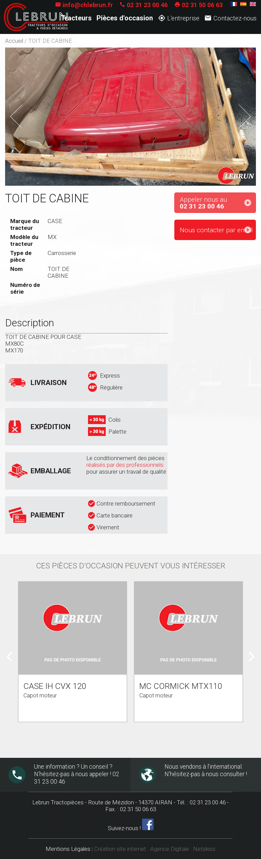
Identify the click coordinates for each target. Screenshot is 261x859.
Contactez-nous (230, 18)
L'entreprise (178, 18)
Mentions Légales (68, 848)
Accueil (14, 40)
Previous (26, 114)
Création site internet (120, 848)
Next (240, 111)
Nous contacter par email (216, 230)
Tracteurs (76, 18)
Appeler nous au (218, 203)
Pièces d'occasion (125, 18)
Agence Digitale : (171, 848)
